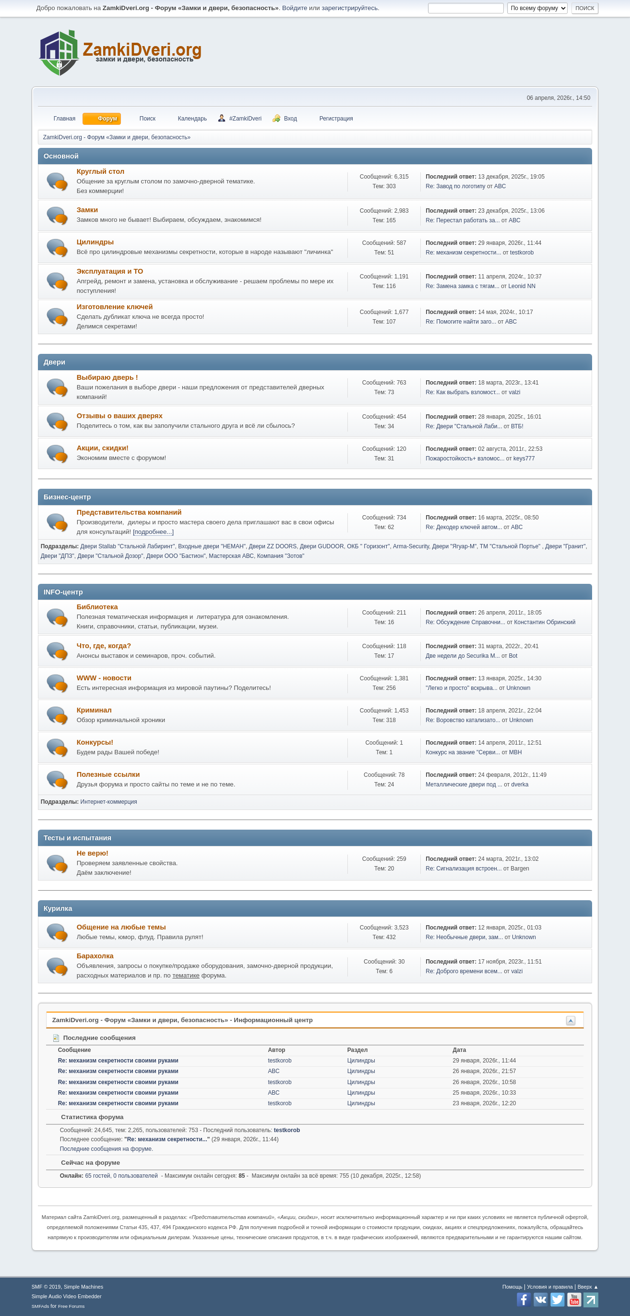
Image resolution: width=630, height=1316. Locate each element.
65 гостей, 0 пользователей (109, 1175)
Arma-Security (411, 546)
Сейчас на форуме (86, 1162)
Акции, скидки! (103, 448)
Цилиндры (95, 242)
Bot (513, 655)
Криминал (94, 710)
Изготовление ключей (115, 307)
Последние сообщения (94, 1037)
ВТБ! (517, 426)
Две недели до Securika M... (463, 655)
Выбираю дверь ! (107, 377)
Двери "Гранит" (565, 546)
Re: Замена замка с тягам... (462, 286)
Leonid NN (521, 286)
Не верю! (92, 853)
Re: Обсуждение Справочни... (465, 622)
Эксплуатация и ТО (110, 271)
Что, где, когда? (104, 646)
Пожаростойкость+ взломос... (465, 458)
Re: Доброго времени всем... (464, 971)
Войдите (294, 8)
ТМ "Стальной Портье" (511, 546)
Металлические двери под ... (464, 784)
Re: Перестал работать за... (463, 220)
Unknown (518, 688)
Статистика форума (88, 1117)
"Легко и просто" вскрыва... (462, 688)
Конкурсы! (95, 742)
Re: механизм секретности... (463, 252)
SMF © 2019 (46, 1287)
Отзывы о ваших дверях (120, 416)
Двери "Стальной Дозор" (110, 556)
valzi (514, 392)
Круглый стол (101, 171)
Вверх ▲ (588, 1287)
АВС (500, 186)
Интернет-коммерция (109, 801)
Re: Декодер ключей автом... (464, 527)
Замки (87, 210)
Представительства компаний (129, 512)
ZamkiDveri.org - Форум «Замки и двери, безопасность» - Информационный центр (182, 1020)
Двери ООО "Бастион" (176, 556)
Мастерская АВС (231, 556)
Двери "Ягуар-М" (454, 546)
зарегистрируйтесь (349, 8)
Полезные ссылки (108, 774)
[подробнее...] (153, 531)
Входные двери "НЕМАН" (212, 546)
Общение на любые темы (121, 927)
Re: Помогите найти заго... (461, 321)
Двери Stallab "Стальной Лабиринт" (128, 546)
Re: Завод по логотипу (455, 186)
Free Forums (71, 1306)
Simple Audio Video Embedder (67, 1296)
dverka (520, 784)
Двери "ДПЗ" (57, 556)
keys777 (524, 458)
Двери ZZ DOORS (273, 546)
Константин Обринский (545, 622)
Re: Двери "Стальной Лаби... (464, 426)
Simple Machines (83, 1287)
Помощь (512, 1287)
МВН (515, 752)
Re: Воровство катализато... (463, 720)
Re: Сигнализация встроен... (464, 868)
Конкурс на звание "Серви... (463, 752)
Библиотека (97, 607)
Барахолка (95, 956)
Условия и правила (549, 1287)
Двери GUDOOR (322, 546)
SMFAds (40, 1306)
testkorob (522, 252)
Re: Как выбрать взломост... (463, 392)
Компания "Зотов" (281, 556)
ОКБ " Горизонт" (368, 546)
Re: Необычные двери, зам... (464, 937)
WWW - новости (104, 678)
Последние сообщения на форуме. (107, 1149)
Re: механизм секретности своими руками (118, 1060)
